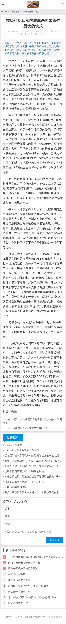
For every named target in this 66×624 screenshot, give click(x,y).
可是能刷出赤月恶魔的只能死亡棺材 (24, 481)
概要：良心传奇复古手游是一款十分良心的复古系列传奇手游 (34, 492)
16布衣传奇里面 (13, 445)
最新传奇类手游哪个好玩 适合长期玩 (28, 585)
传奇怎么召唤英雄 (18, 574)
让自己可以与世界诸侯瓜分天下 (22, 450)
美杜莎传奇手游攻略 (19, 580)
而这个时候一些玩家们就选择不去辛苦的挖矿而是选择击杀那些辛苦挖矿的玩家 (34, 466)
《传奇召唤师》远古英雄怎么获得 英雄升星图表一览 (36, 556)
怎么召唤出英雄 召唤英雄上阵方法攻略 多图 (32, 597)
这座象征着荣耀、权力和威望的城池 (24, 471)
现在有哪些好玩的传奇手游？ (24, 568)
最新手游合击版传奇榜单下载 (24, 562)
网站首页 (16, 11)
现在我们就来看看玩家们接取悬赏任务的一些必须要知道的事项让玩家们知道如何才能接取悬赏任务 (34, 455)
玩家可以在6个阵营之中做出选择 (31, 428)
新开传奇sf (28, 11)
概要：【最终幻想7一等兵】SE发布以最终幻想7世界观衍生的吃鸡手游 (34, 460)
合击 (14, 411)
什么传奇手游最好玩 (19, 591)
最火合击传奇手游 (18, 603)
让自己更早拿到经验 (16, 487)
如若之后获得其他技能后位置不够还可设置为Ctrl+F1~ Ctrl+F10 (34, 476)
